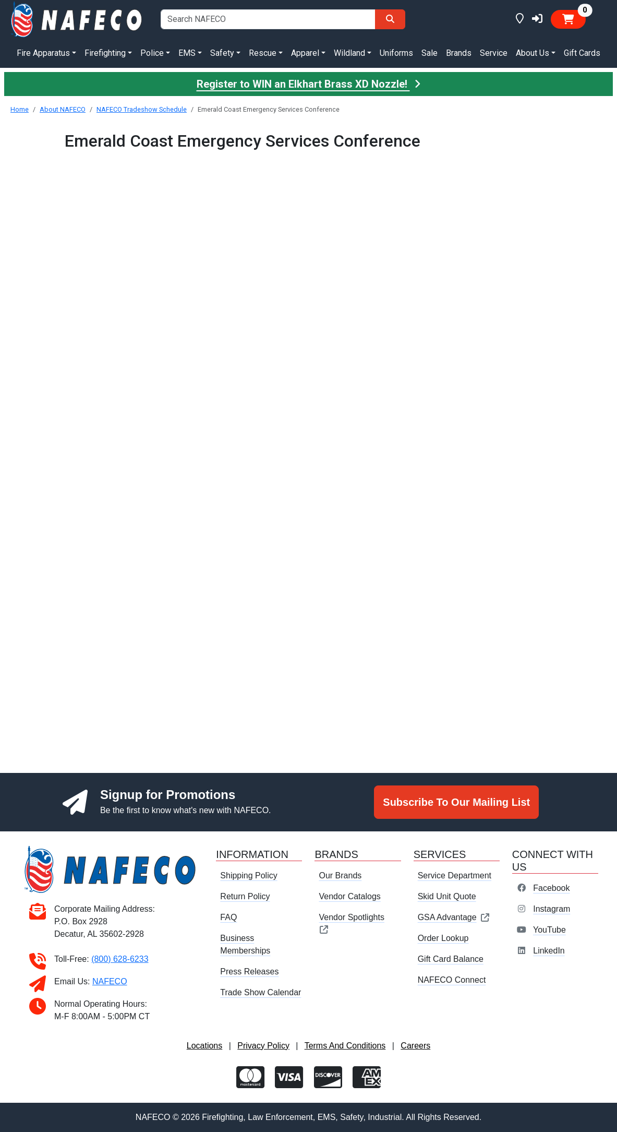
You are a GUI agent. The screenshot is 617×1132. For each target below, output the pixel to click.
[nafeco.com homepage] (77, 18)
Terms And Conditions (345, 1045)
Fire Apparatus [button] (43, 53)
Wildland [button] (349, 53)
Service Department (454, 875)
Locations (205, 1045)
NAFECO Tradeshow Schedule (141, 109)
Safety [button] (222, 53)
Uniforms (396, 53)
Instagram (551, 908)
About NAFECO (63, 109)
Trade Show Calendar (260, 992)
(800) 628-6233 (119, 959)
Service (493, 53)
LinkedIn (549, 950)
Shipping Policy (248, 875)
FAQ (228, 917)
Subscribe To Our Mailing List (456, 802)
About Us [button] (532, 53)
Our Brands (340, 875)
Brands (458, 53)
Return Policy (245, 896)
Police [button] (152, 53)
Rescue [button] (262, 53)
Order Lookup (443, 938)
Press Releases (249, 971)
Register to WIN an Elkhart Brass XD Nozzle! (309, 84)
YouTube (549, 929)
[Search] (390, 19)
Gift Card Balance (450, 959)
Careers (415, 1045)
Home (19, 109)
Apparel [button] (305, 53)
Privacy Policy (263, 1045)
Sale (429, 53)
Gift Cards (582, 53)
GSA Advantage (454, 917)
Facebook (551, 888)
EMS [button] (187, 53)
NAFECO (109, 981)
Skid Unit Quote (447, 896)
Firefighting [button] (105, 53)
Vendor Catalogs (349, 896)
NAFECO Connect (452, 979)
